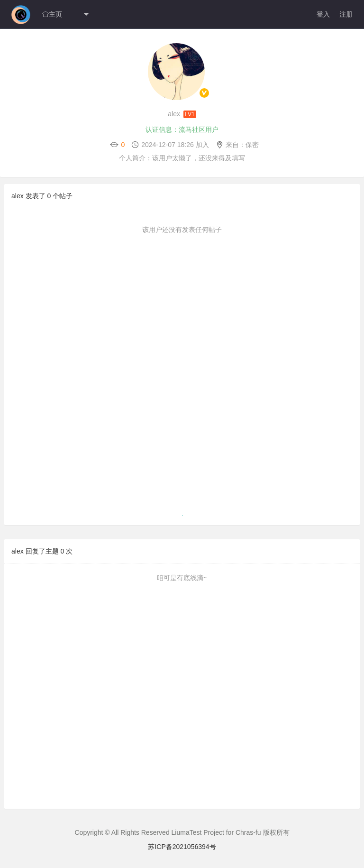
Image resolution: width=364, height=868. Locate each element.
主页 (52, 14)
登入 (323, 14)
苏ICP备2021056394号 (182, 846)
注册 (346, 14)
